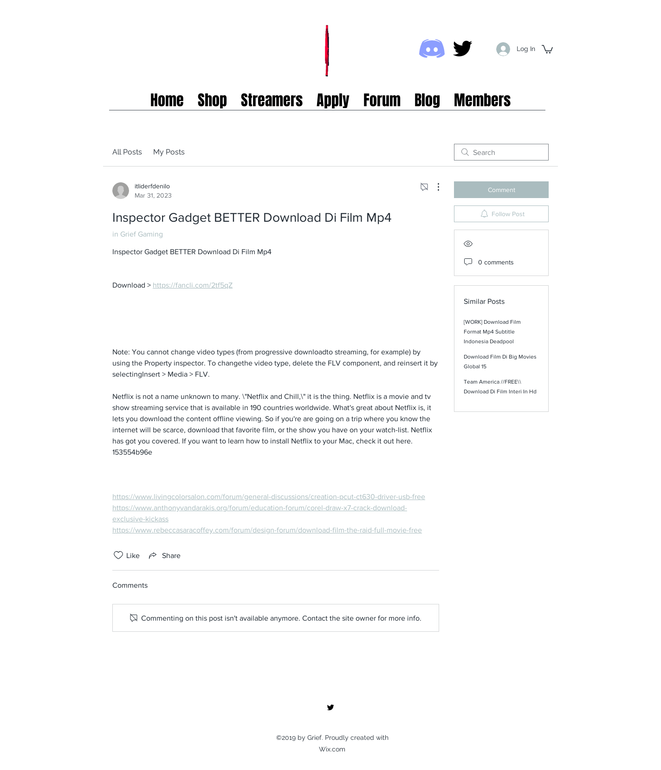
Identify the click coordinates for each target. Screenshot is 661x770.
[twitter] (462, 48)
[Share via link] (164, 555)
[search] (501, 152)
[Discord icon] (432, 48)
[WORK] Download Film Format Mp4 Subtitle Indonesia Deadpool (492, 332)
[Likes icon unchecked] (118, 555)
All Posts (127, 152)
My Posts (169, 152)
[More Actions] (433, 186)
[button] (547, 48)
